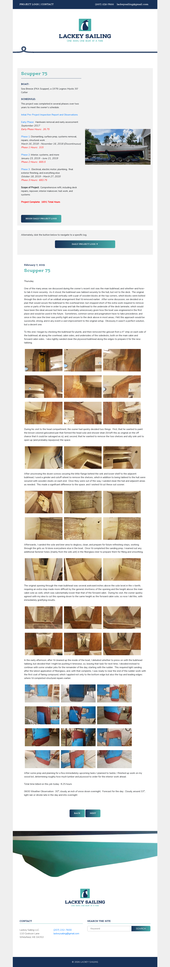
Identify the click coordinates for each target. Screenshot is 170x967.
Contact (47, 4)
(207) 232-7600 (105, 4)
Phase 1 (25, 136)
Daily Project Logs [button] (84, 244)
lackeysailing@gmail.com (132, 4)
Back (77, 813)
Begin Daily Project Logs (41, 219)
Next (93, 813)
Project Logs (29, 4)
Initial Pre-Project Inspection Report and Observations (49, 114)
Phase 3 (25, 169)
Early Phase (27, 122)
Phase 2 (25, 154)
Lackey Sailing (89, 962)
